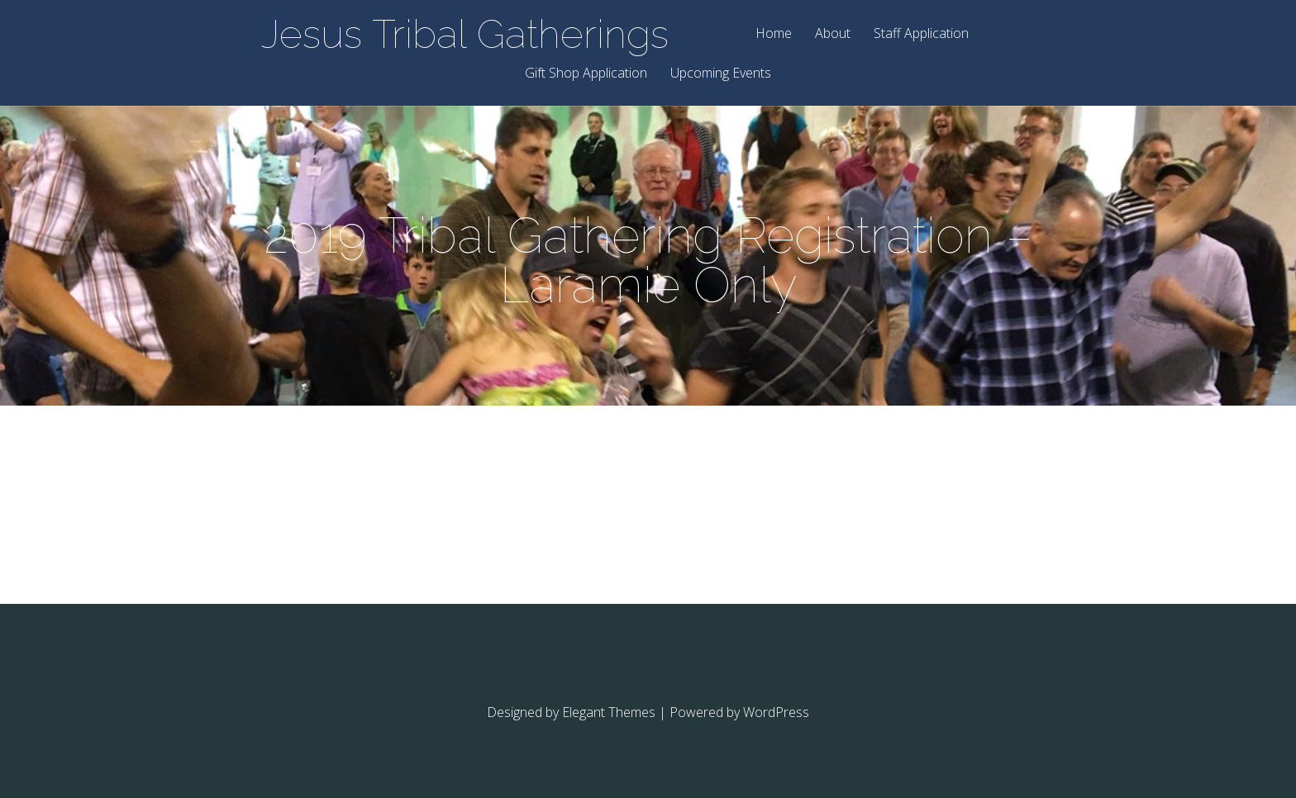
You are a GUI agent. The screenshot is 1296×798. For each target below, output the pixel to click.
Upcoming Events (720, 74)
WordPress (776, 712)
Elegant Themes (608, 712)
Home (773, 34)
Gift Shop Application (586, 74)
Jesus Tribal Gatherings (465, 34)
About (832, 34)
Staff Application (921, 34)
